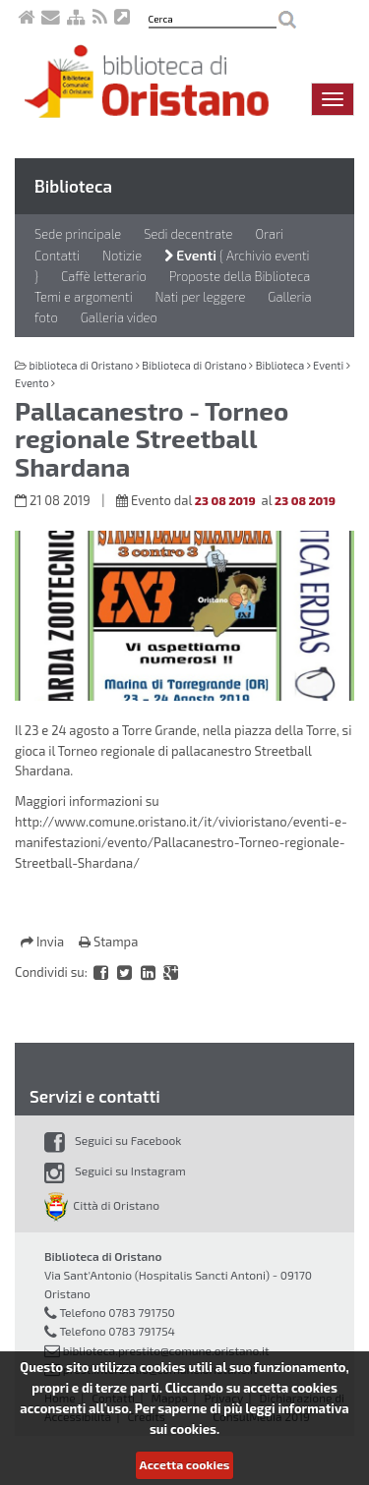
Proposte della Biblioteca (240, 276)
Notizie (122, 255)
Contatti (57, 255)
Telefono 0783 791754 (117, 1331)
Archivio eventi (268, 255)
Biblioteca (73, 186)
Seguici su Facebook (112, 1140)
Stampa (108, 941)
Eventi (190, 255)
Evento (32, 382)
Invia (44, 941)
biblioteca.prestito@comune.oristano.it (166, 1350)
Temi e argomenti (83, 297)
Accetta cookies (185, 1464)
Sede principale (77, 234)
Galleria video (119, 317)
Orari (269, 234)
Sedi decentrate (188, 234)
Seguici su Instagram (115, 1170)
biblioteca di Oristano (81, 365)
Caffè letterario (104, 276)
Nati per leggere (200, 297)
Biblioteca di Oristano (194, 365)
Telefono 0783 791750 (116, 1312)
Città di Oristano (101, 1205)
